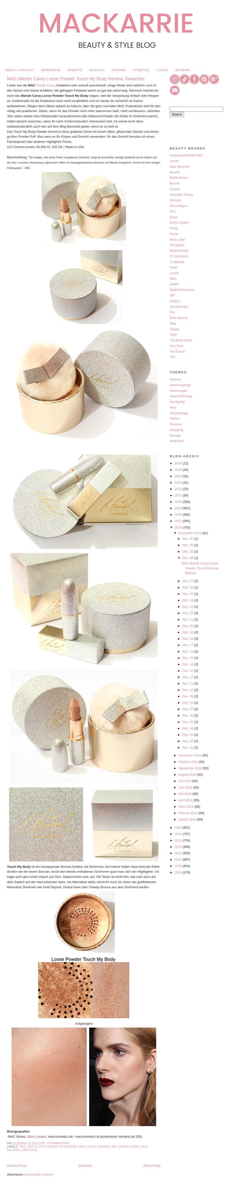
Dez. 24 (188, 600)
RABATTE (74, 70)
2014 (179, 834)
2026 (179, 463)
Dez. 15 (188, 658)
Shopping (176, 430)
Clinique (175, 200)
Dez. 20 (188, 626)
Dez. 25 (188, 594)
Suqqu (174, 329)
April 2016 (186, 800)
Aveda (174, 161)
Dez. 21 (188, 619)
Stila (173, 323)
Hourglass (177, 245)
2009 (179, 866)
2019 (179, 508)
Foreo (174, 234)
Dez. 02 (188, 741)
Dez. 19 (188, 632)
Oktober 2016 (189, 762)
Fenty (174, 228)
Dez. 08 (188, 703)
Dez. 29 (188, 551)
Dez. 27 (188, 581)
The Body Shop (181, 340)
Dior (173, 211)
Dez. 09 (188, 696)
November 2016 (190, 755)
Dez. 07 (188, 709)
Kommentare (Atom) (38, 1174)
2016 (179, 527)
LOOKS (162, 70)
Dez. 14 (188, 664)
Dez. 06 (188, 715)
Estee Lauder (179, 222)
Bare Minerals (179, 166)
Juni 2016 (186, 787)
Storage (175, 435)
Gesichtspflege (180, 385)
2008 (179, 872)
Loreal (174, 273)
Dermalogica (179, 206)
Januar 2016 (188, 819)
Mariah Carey (45, 85)
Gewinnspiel (178, 391)
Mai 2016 (186, 794)
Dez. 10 (188, 690)
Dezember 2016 (190, 533)
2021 (179, 495)
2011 (179, 853)
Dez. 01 (188, 747)
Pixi (172, 312)
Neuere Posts (17, 1165)
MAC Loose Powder (94, 1146)
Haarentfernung (181, 396)
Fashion (175, 379)
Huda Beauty (179, 250)
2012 (179, 847)
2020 (179, 502)
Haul (173, 407)
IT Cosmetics (179, 256)
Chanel (175, 189)
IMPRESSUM (50, 70)
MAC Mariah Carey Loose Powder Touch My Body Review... (200, 568)
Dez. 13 (188, 671)
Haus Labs (177, 239)
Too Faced (177, 351)
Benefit (175, 172)
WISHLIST (96, 70)
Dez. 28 (188, 558)
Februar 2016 (189, 813)
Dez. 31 (188, 539)
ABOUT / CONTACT (19, 70)
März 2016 (187, 806)
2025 (179, 470)
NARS (174, 284)
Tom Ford (176, 346)
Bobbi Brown (179, 178)
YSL (173, 357)
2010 (179, 859)
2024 (179, 476)
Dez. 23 (188, 606)
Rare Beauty (178, 318)
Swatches (30, 1150)
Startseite (85, 1165)
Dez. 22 (188, 613)
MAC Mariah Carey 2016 (129, 1146)
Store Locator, (37, 1136)
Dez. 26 (188, 587)
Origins (175, 301)
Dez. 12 (188, 677)
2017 (179, 521)
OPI (172, 295)
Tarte (173, 334)
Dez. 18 (188, 638)
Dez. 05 (188, 722)
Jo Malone (177, 262)
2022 (179, 489)
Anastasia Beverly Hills (186, 155)
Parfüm (175, 418)
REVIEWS (182, 70)
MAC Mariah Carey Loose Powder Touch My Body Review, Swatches (76, 78)
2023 (179, 482)
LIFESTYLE (141, 70)
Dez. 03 (188, 735)
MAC (23, 1146)
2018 (179, 514)
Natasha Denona (182, 290)
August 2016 (187, 774)
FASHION (119, 70)
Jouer (174, 267)
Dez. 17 (188, 645)
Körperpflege (179, 413)
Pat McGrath (179, 307)
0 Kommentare (58, 1143)
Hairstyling (177, 402)
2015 (179, 827)
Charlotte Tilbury (181, 195)
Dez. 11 (188, 683)
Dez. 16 (188, 651)
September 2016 (191, 768)
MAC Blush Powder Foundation (52, 1146)
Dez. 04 (188, 728)
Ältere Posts (152, 1165)
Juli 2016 (185, 781)
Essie (174, 217)
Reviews (13, 1150)
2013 (179, 840)
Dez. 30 (188, 545)
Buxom (175, 183)
